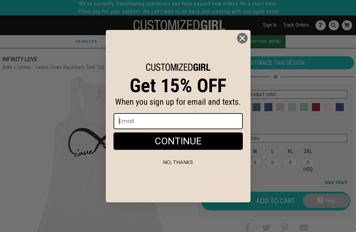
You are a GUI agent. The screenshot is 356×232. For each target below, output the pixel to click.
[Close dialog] (242, 38)
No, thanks (178, 162)
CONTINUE (178, 141)
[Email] (178, 121)
